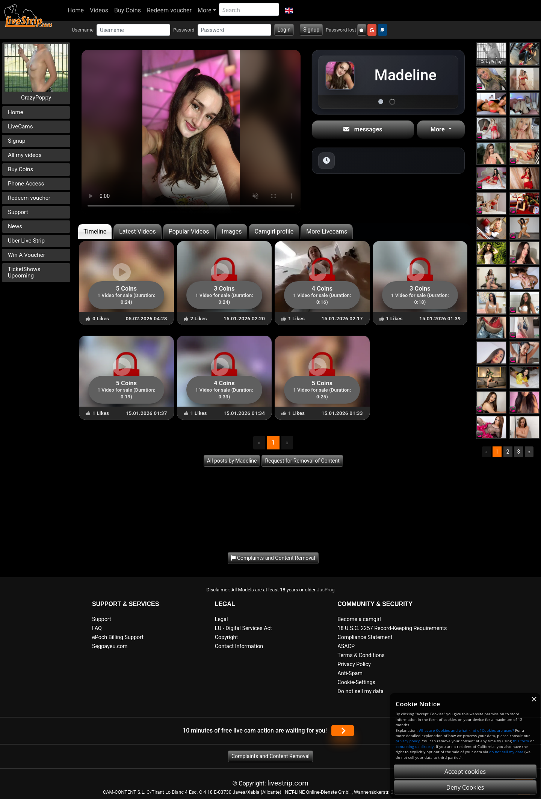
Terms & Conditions (360, 655)
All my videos (25, 155)
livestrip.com (288, 783)
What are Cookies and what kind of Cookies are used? (466, 730)
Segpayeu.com (110, 646)
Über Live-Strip (26, 240)
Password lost (341, 30)
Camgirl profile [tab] (273, 231)
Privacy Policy (354, 664)
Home (76, 10)
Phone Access (26, 183)
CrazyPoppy (36, 97)
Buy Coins (127, 10)
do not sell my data (506, 751)
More (205, 10)
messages (362, 129)
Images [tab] (232, 231)
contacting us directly (415, 746)
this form (521, 741)
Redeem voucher (169, 10)
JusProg (326, 589)
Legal (221, 619)
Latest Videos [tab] (137, 231)
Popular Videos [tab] (189, 231)
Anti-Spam (350, 673)
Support (18, 212)
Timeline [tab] (94, 231)
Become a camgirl (359, 619)
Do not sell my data (360, 691)
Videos (99, 10)
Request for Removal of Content (302, 461)
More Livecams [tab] (326, 231)
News (15, 226)
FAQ (97, 628)
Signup (311, 30)
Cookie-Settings (356, 682)
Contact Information (239, 646)
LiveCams (20, 126)
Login (284, 30)
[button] (289, 10)
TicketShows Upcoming (24, 272)
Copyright (226, 637)
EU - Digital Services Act (243, 628)
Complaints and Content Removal (270, 756)
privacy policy (408, 741)
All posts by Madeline (232, 461)
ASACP (346, 646)
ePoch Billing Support (118, 637)
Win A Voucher (26, 255)
